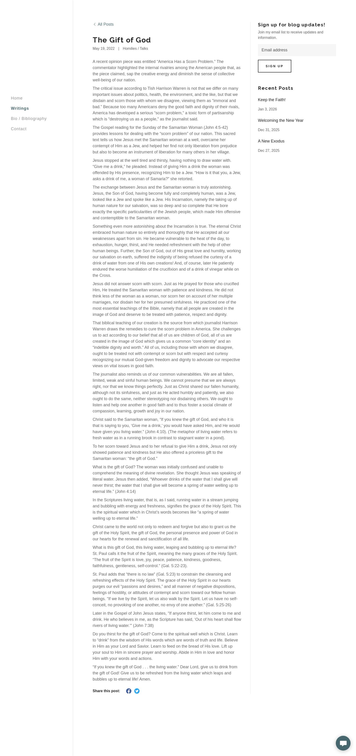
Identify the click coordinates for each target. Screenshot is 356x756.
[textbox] (297, 50)
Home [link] (17, 98)
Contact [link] (19, 129)
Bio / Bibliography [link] (29, 118)
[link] (103, 24)
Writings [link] (20, 108)
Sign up (275, 66)
